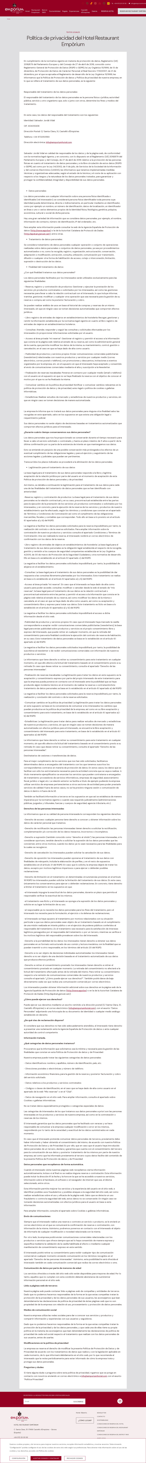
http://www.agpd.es (40, 230)
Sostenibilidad (54, 11)
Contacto (101, 1416)
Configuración (18, 1458)
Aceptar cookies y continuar (46, 1458)
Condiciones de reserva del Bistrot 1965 (113, 1435)
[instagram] (119, 1403)
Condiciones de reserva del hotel (110, 1424)
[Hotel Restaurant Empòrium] (14, 8)
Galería (94, 11)
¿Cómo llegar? (85, 1420)
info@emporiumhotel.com (59, 142)
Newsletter (101, 1413)
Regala (64, 11)
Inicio (8, 19)
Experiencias (74, 11)
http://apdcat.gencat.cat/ (37, 233)
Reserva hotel (107, 11)
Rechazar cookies (75, 1458)
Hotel (27, 11)
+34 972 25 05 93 (120, 3)
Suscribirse (78, 1402)
